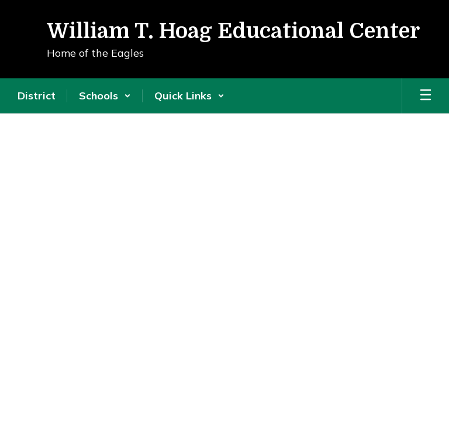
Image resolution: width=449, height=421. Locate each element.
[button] (105, 95)
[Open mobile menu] (425, 95)
